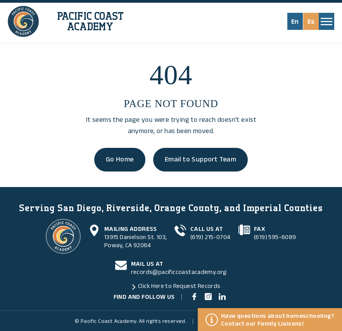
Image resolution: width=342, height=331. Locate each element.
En (295, 22)
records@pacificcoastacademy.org (179, 272)
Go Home (120, 159)
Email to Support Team (200, 159)
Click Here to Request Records (179, 285)
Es (311, 22)
